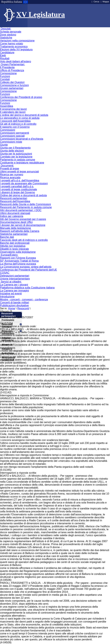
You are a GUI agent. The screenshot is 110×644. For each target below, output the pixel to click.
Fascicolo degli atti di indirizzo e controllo (24, 240)
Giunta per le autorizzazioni (16, 153)
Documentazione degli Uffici (16, 222)
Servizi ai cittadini (11, 281)
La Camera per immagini (14, 290)
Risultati (4, 58)
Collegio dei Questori (12, 82)
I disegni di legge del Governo (17, 192)
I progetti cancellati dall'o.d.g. (17, 186)
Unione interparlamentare (15, 278)
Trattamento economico (14, 46)
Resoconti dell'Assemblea (15, 201)
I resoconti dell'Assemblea (15, 121)
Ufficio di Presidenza (12, 70)
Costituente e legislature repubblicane (22, 162)
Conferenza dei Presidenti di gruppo (21, 97)
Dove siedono (8, 34)
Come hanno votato (11, 43)
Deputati (5, 28)
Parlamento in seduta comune (17, 159)
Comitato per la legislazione (16, 156)
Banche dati (7, 237)
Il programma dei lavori (13, 109)
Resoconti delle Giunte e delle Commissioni (25, 204)
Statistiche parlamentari (14, 234)
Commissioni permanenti (14, 132)
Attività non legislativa (12, 246)
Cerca (96, 1)
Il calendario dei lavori (13, 112)
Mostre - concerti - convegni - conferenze (24, 299)
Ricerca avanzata (10, 177)
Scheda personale (10, 31)
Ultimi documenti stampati (15, 213)
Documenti (7, 165)
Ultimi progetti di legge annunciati (19, 171)
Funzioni (5, 76)
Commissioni (7, 129)
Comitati (5, 79)
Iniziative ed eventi (11, 293)
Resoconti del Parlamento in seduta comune (26, 207)
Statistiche (6, 37)
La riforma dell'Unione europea (18, 263)
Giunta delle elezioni (12, 150)
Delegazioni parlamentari (14, 275)
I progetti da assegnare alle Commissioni (24, 183)
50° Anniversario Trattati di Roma (19, 260)
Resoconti (23, 308)
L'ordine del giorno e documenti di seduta (24, 115)
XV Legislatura (40, 14)
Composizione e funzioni (14, 85)
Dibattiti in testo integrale (14, 249)
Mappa (106, 1)
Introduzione (7, 296)
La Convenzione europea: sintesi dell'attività (25, 266)
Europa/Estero (9, 254)
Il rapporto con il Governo (15, 126)
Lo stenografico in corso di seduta (19, 118)
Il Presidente (7, 67)
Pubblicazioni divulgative (14, 305)
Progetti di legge (9, 168)
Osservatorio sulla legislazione (18, 251)
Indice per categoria (11, 216)
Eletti (3, 55)
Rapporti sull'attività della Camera (19, 231)
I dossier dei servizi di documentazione (22, 225)
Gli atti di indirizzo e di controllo (18, 124)
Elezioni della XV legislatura (16, 49)
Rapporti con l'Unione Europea (18, 257)
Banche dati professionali (15, 243)
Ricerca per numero (11, 174)
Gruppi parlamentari (11, 88)
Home (11, 308)
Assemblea (6, 106)
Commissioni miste (11, 141)
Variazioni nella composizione (17, 40)
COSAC (4, 272)
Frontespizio (8, 320)
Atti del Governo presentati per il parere (23, 219)
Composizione (8, 73)
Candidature (7, 52)
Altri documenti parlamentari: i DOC (21, 210)
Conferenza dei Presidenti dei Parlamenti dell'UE (28, 269)
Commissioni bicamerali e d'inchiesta (21, 138)
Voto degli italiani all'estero (15, 61)
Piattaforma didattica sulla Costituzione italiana (27, 287)
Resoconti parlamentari (13, 198)
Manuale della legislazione (15, 228)
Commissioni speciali (12, 135)
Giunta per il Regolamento (15, 147)
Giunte (4, 144)
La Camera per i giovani (14, 284)
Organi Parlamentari (12, 64)
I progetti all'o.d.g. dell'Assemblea (19, 180)
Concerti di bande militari (14, 302)
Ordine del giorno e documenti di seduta (23, 195)
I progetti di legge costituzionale (18, 189)
